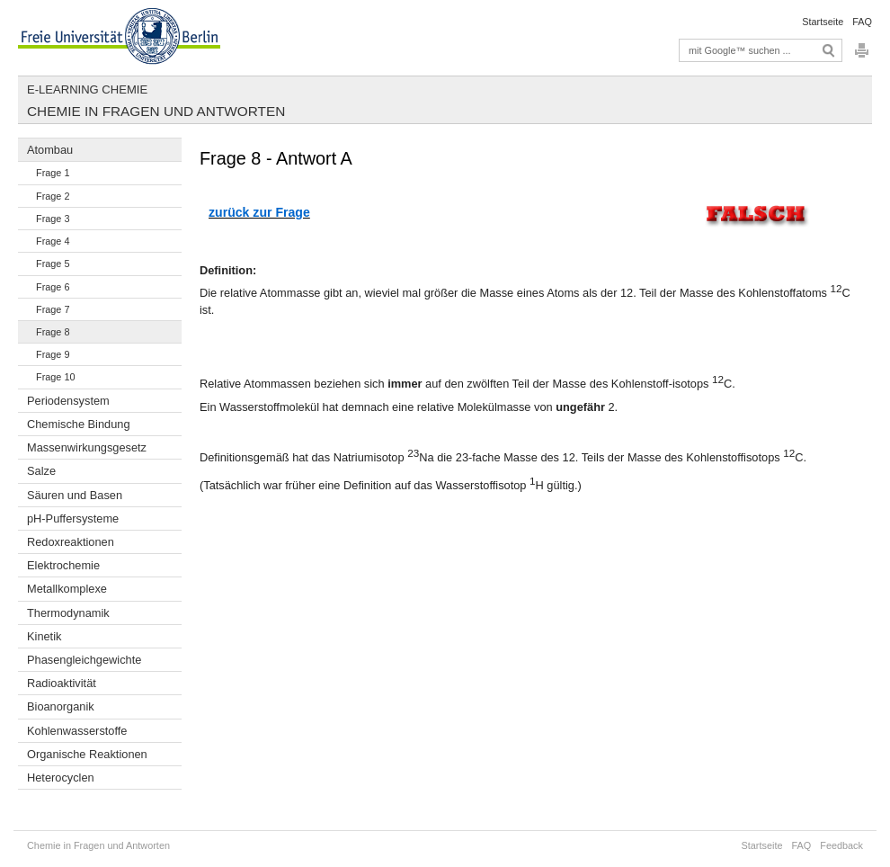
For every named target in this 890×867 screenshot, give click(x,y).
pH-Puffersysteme (73, 518)
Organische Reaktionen (87, 754)
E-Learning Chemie (87, 89)
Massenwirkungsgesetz (87, 447)
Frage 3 (52, 218)
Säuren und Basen (74, 495)
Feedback (841, 845)
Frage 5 (52, 263)
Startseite (822, 21)
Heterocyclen (60, 777)
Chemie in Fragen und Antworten (156, 111)
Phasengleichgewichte (84, 659)
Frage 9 (52, 354)
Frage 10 (56, 376)
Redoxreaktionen (70, 542)
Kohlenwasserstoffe (77, 730)
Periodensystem (68, 400)
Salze (41, 471)
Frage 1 (52, 172)
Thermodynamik (68, 613)
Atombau (50, 149)
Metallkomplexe (67, 588)
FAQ (862, 21)
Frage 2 (52, 196)
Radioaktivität (61, 683)
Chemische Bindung (78, 424)
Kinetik (44, 636)
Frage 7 (52, 309)
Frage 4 (52, 241)
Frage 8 (52, 331)
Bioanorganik (60, 706)
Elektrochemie (63, 565)
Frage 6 (52, 287)
